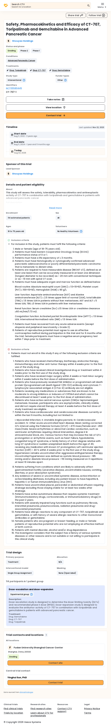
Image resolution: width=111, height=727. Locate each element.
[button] (21, 60)
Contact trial (56, 115)
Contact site (55, 662)
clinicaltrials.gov (26, 692)
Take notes (56, 99)
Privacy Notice (92, 708)
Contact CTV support (64, 710)
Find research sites (41, 708)
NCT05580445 (14, 88)
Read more (55, 208)
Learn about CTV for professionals (42, 714)
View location (56, 107)
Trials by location (13, 713)
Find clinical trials (13, 708)
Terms (87, 713)
